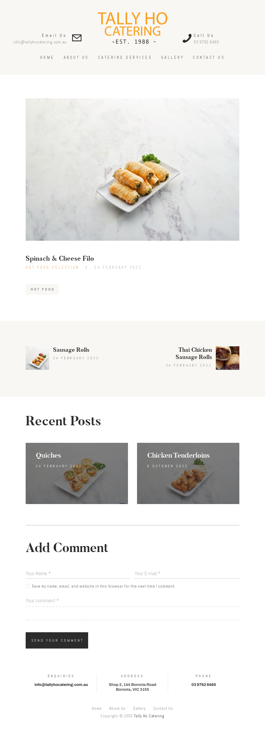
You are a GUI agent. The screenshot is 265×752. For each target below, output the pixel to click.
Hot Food (43, 289)
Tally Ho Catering (149, 716)
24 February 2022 (118, 267)
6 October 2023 (167, 466)
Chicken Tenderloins (178, 455)
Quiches (48, 455)
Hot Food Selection (52, 267)
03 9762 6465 (206, 42)
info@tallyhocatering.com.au (40, 42)
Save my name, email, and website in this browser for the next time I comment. (104, 586)
